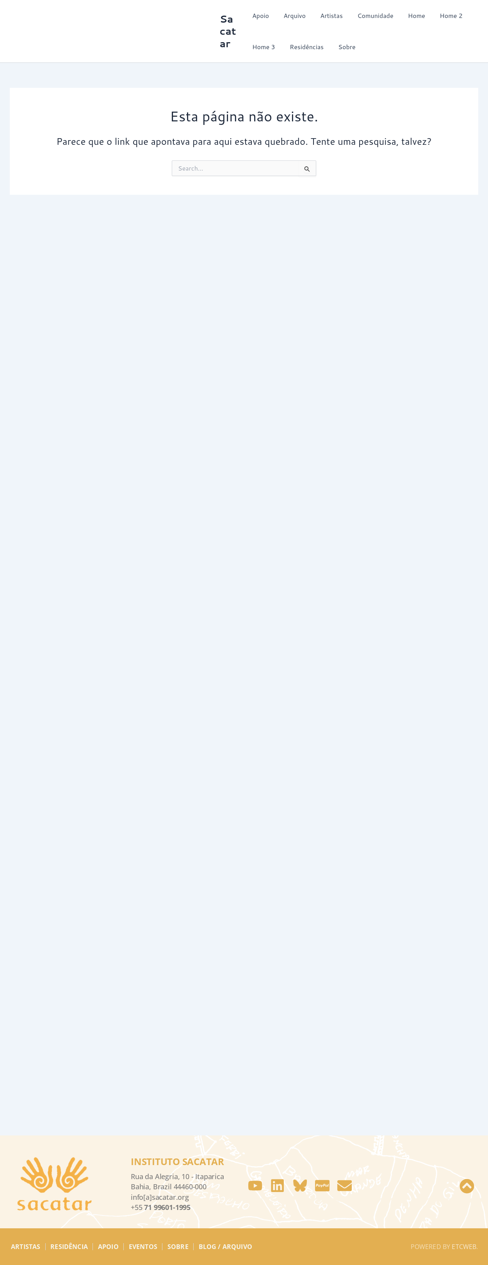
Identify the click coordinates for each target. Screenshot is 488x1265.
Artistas (327, 15)
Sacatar (229, 31)
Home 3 (263, 46)
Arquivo (292, 15)
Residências (305, 46)
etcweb (464, 1257)
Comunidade (369, 15)
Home (408, 15)
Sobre (342, 46)
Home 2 (440, 15)
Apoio (260, 15)
